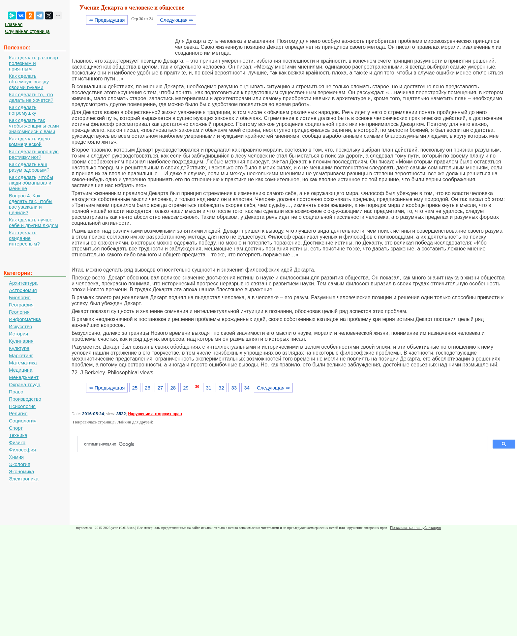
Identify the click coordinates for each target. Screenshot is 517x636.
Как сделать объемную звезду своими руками (29, 81)
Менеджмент (24, 377)
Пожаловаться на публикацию (415, 528)
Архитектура (23, 283)
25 (134, 387)
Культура (19, 348)
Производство (25, 399)
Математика (23, 362)
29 (186, 387)
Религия (18, 413)
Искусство (20, 326)
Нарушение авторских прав (155, 414)
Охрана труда (25, 384)
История (18, 333)
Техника (18, 435)
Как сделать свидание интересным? (24, 238)
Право (16, 391)
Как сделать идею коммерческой (29, 141)
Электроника (24, 478)
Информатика (25, 319)
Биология (19, 297)
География (21, 304)
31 (208, 387)
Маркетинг (21, 355)
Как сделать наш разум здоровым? (29, 167)
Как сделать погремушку (22, 110)
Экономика (21, 471)
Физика (17, 442)
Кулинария (21, 341)
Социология (22, 420)
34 (247, 387)
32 (221, 387)
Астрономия (23, 290)
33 (234, 387)
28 (173, 387)
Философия (22, 449)
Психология (22, 406)
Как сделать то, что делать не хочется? (31, 97)
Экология (19, 464)
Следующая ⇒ (176, 20)
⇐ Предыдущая (107, 20)
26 (147, 387)
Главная (13, 24)
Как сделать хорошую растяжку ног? (34, 154)
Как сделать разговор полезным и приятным (33, 63)
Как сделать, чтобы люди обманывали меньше (31, 182)
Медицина (20, 370)
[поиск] (285, 444)
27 (160, 387)
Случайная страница (27, 31)
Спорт (16, 428)
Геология (19, 312)
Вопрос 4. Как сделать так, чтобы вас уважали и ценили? (30, 204)
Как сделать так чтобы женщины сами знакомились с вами (34, 125)
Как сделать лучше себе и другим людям (33, 222)
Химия (16, 457)
